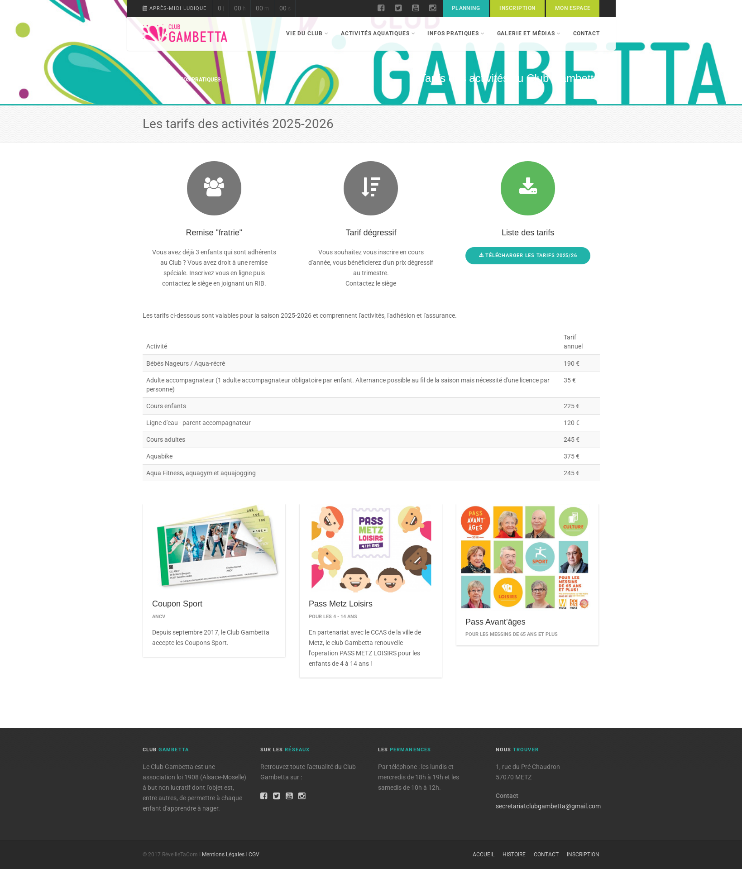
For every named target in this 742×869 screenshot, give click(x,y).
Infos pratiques (455, 33)
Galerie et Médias (529, 33)
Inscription (517, 8)
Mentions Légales (223, 854)
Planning (466, 8)
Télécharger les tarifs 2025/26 (532, 255)
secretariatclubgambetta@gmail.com (548, 806)
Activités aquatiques (378, 33)
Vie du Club (307, 33)
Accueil (153, 79)
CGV (254, 854)
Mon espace (573, 8)
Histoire (514, 854)
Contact (586, 33)
